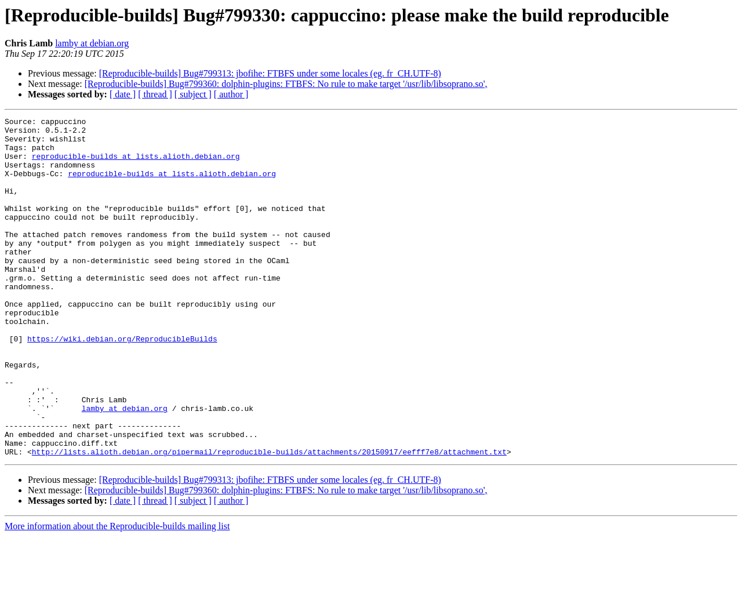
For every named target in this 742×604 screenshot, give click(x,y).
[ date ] (123, 94)
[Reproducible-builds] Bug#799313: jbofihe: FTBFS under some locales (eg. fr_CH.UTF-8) (270, 73)
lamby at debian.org (92, 43)
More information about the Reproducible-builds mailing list (117, 594)
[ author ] (231, 94)
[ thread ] (155, 94)
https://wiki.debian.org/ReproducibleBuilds (122, 384)
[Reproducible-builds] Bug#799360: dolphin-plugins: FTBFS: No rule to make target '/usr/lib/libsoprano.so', (286, 84)
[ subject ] (193, 94)
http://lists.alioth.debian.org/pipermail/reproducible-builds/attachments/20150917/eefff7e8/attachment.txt (269, 519)
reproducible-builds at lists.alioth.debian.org (136, 164)
